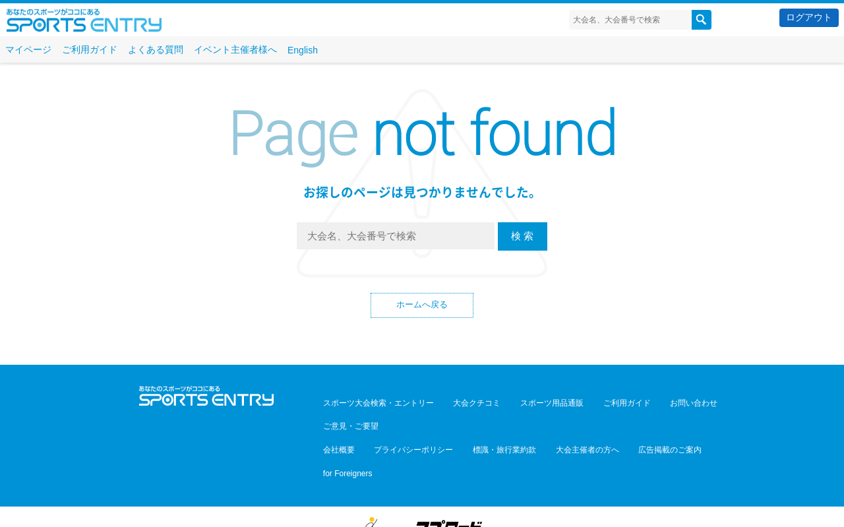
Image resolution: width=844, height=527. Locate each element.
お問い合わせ (647, 404)
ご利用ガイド (89, 49)
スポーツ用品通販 (526, 404)
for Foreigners (689, 422)
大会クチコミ (461, 404)
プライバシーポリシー (398, 422)
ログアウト (809, 17)
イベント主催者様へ (235, 49)
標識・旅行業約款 (478, 422)
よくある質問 (155, 49)
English (302, 50)
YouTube (235, 426)
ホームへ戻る (422, 306)
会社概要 (333, 422)
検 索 (522, 235)
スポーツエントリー (84, 20)
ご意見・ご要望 (708, 404)
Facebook (207, 426)
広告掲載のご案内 (623, 422)
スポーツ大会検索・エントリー (373, 404)
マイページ (28, 49)
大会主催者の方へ (551, 422)
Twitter (178, 426)
